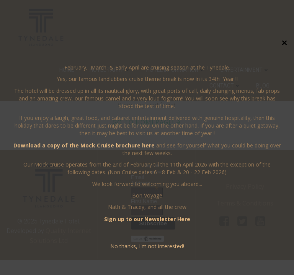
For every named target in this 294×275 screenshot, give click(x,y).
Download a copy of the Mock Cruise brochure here (84, 145)
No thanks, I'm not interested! (147, 246)
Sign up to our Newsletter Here (147, 219)
